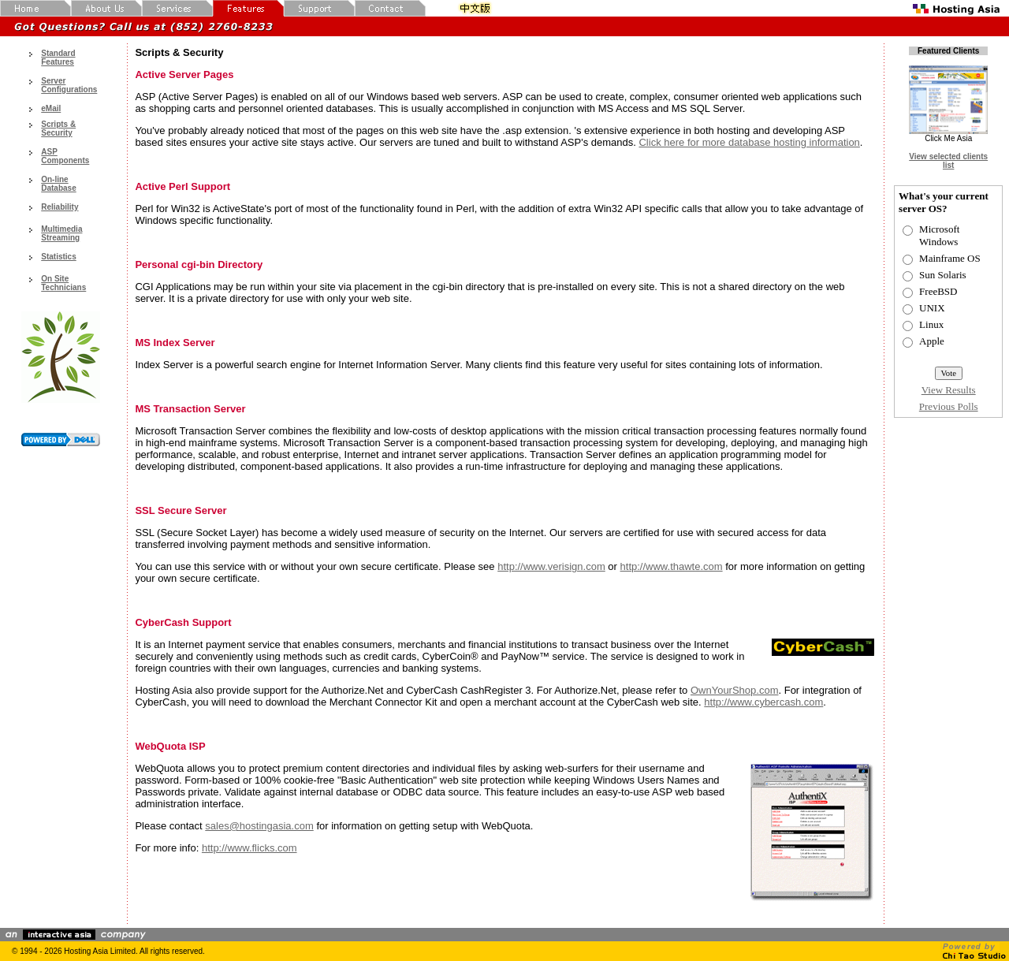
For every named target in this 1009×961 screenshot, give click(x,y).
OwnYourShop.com (735, 690)
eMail (51, 108)
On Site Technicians (63, 283)
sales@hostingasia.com (259, 826)
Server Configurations (69, 85)
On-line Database (58, 183)
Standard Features (58, 57)
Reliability (59, 207)
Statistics (58, 256)
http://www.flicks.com (249, 848)
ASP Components (65, 156)
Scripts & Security (58, 128)
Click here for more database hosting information (749, 142)
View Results (949, 390)
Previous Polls (948, 406)
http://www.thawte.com (671, 566)
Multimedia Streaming (61, 233)
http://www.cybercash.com (763, 702)
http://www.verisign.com (551, 566)
